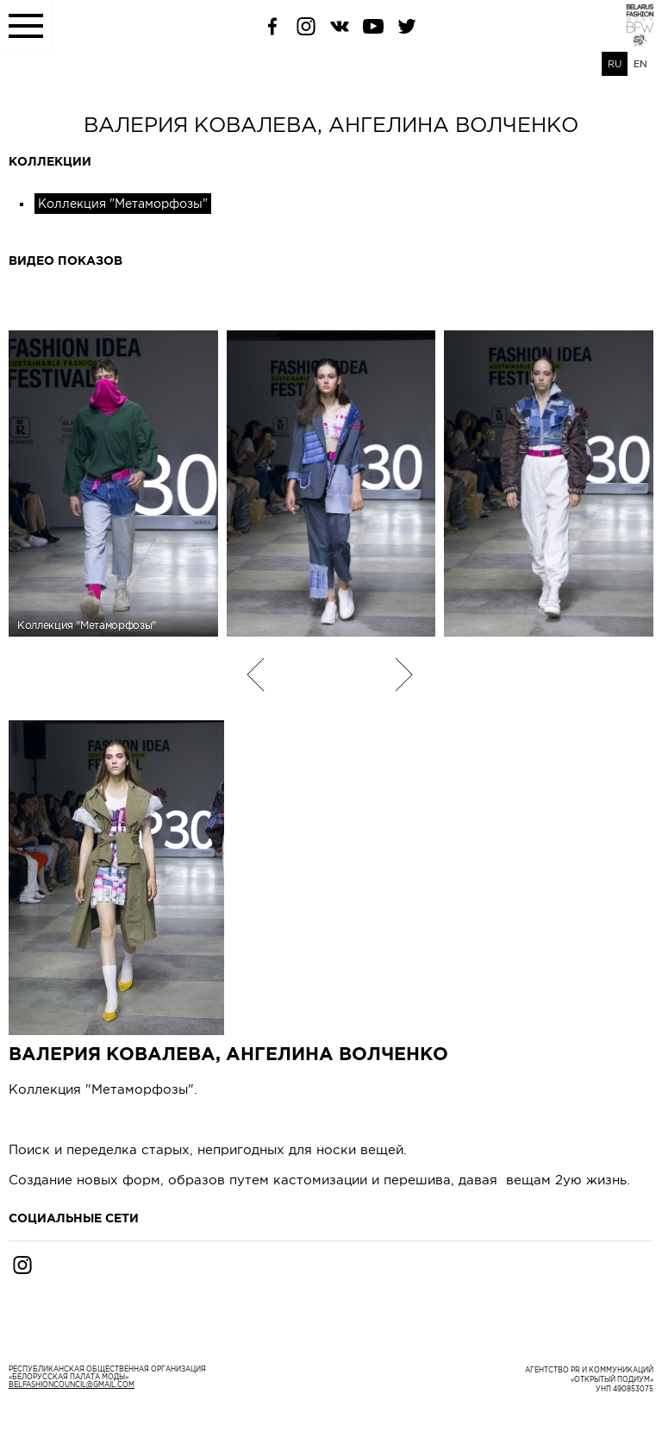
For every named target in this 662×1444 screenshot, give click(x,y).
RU (614, 64)
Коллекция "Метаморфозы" (123, 203)
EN (640, 64)
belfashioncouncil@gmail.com (71, 1385)
